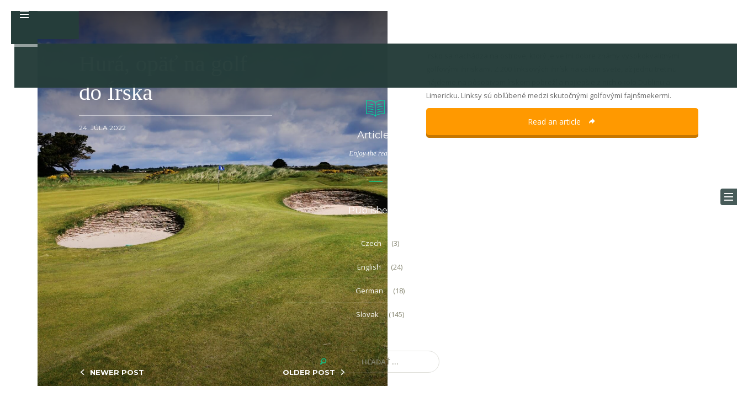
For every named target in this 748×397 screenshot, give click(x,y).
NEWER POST (117, 372)
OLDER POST (309, 372)
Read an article (562, 121)
